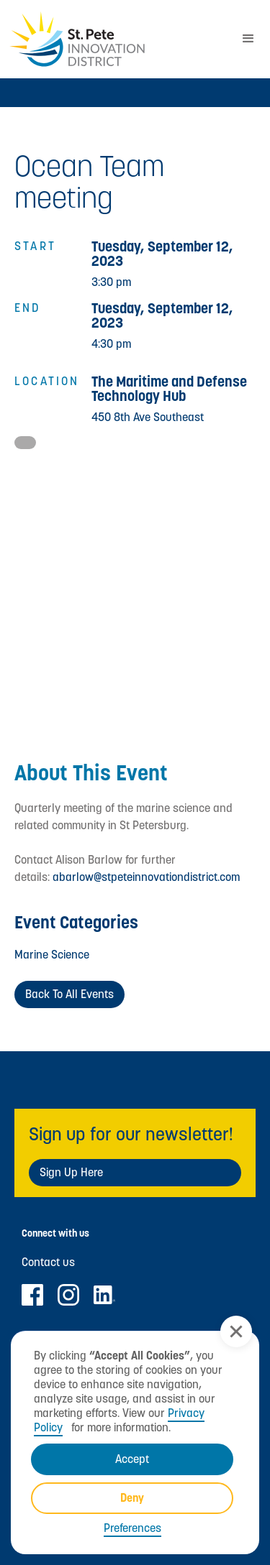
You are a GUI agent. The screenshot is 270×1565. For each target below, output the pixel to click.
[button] (236, 1331)
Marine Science (51, 954)
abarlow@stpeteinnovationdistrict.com (146, 877)
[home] (113, 39)
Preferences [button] (132, 1528)
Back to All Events (69, 994)
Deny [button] (132, 1497)
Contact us (48, 1262)
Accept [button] (132, 1459)
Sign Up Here (71, 1172)
